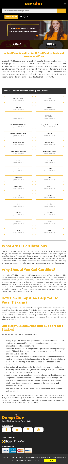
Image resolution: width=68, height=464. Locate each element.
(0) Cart (24, 16)
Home (4, 421)
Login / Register (11, 16)
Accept (50, 460)
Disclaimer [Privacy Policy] (16, 421)
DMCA (29, 421)
